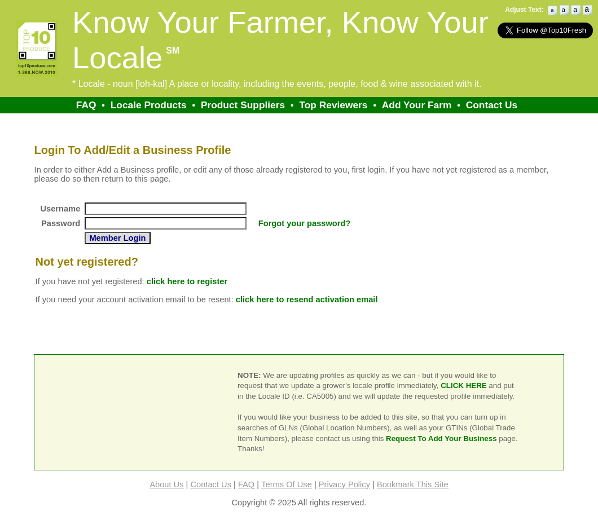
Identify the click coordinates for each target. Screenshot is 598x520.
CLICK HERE (463, 385)
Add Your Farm (417, 105)
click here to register (187, 281)
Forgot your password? (304, 223)
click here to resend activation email (307, 299)
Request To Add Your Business (441, 438)
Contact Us (491, 105)
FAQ (86, 105)
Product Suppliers (243, 105)
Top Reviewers (333, 105)
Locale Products (149, 105)
